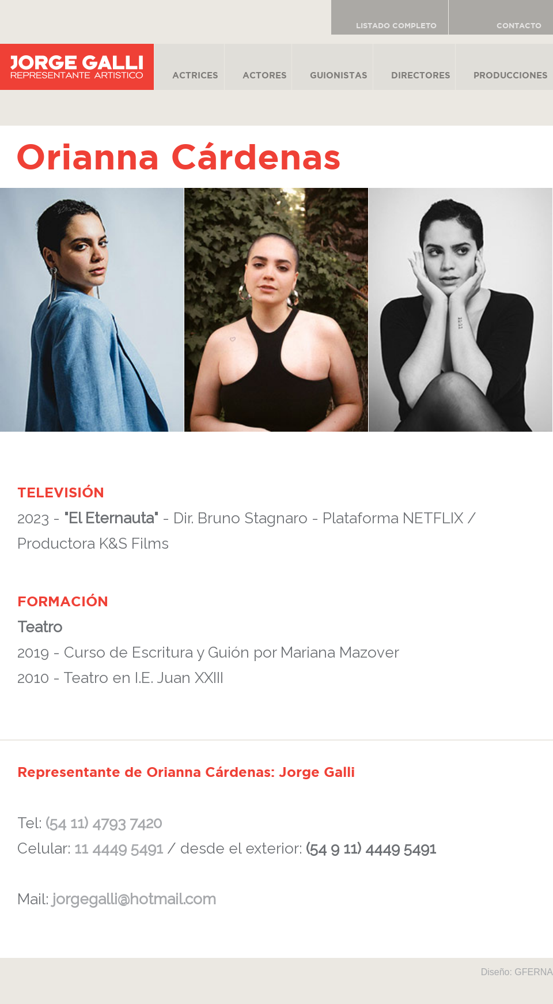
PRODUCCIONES (511, 75)
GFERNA (533, 972)
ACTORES (265, 75)
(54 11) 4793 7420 (104, 823)
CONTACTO (519, 25)
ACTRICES (195, 75)
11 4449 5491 (118, 848)
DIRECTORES (420, 75)
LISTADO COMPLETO (396, 25)
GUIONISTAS (339, 75)
